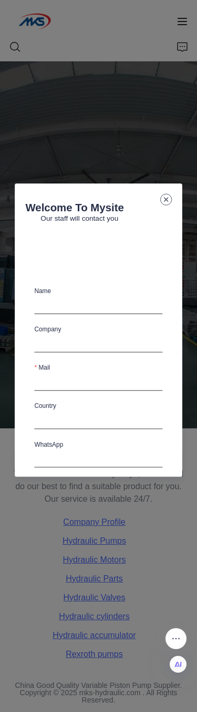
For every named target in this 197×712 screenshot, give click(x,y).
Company (48, 329)
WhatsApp (49, 444)
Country (46, 405)
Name (43, 291)
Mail (44, 367)
